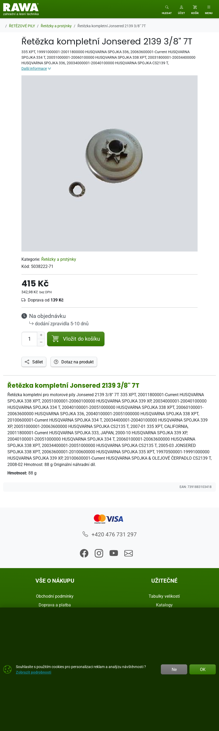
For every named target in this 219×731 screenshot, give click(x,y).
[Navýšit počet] (41, 335)
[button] (181, 9)
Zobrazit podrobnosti (33, 672)
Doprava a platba (55, 604)
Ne (174, 669)
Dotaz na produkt (74, 361)
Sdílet (34, 361)
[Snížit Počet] (41, 342)
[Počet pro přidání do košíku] (29, 339)
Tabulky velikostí (164, 596)
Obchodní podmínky (55, 596)
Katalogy (164, 604)
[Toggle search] (167, 9)
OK (203, 669)
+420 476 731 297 (110, 534)
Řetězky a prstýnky (58, 259)
